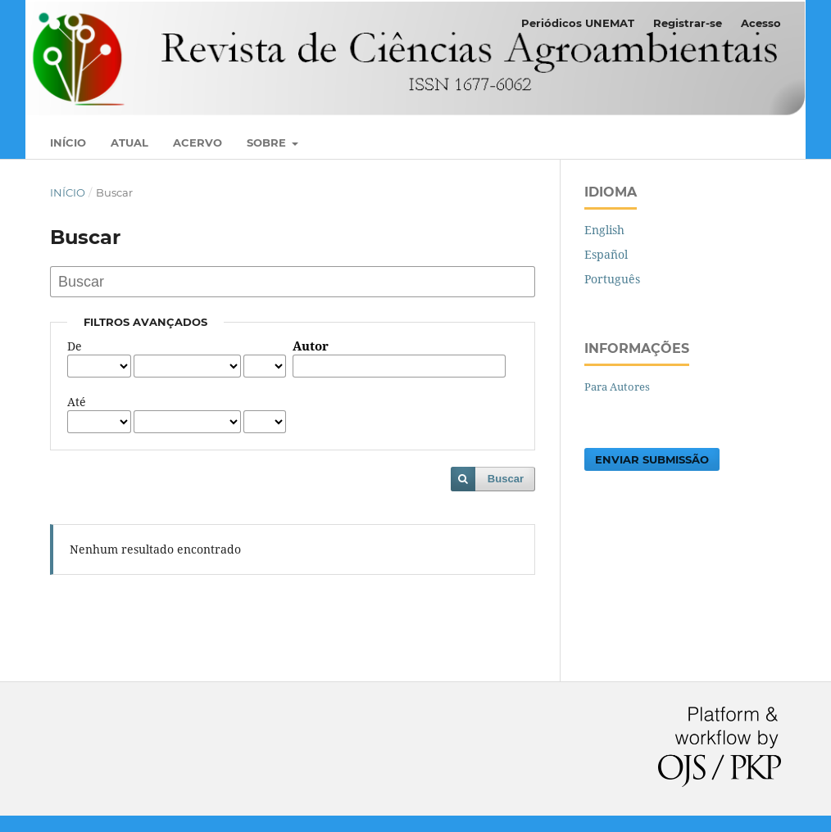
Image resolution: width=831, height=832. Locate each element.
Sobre (268, 142)
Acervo (197, 142)
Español (606, 254)
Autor (311, 346)
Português (612, 279)
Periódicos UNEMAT (577, 22)
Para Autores (617, 386)
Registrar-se (687, 22)
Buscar (506, 479)
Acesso (761, 22)
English (604, 229)
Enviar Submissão (652, 459)
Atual (129, 142)
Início (68, 142)
